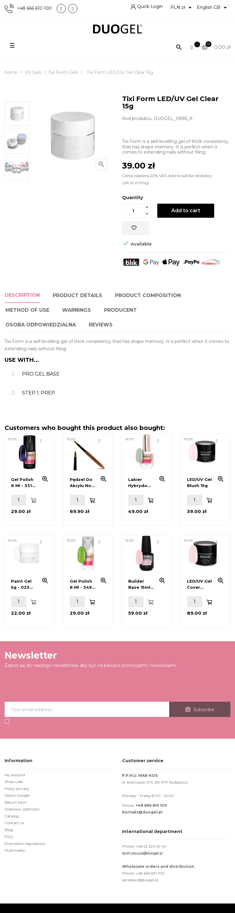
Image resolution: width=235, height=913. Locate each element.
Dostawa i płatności (22, 809)
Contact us (14, 822)
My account (15, 775)
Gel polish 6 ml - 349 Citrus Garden (81, 584)
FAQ (9, 836)
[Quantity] (133, 210)
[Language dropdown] (212, 7)
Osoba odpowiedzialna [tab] (41, 325)
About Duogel (17, 795)
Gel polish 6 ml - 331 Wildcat (22, 483)
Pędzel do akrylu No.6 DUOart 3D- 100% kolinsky (82, 483)
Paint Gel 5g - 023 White (21, 584)
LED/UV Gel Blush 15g (199, 482)
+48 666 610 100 (34, 8)
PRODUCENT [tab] (120, 310)
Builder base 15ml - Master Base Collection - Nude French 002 (141, 584)
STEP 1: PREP (38, 393)
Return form (16, 802)
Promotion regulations (25, 843)
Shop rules (14, 781)
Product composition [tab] (148, 295)
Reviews (101, 325)
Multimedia (15, 850)
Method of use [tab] (27, 310)
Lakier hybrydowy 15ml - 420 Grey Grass (140, 483)
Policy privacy (17, 788)
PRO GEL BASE (41, 374)
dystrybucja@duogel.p (142, 853)
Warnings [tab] (76, 310)
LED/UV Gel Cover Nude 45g (199, 584)
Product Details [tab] (77, 295)
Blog (9, 830)
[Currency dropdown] (182, 7)
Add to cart (185, 210)
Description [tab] (22, 295)
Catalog (12, 816)
